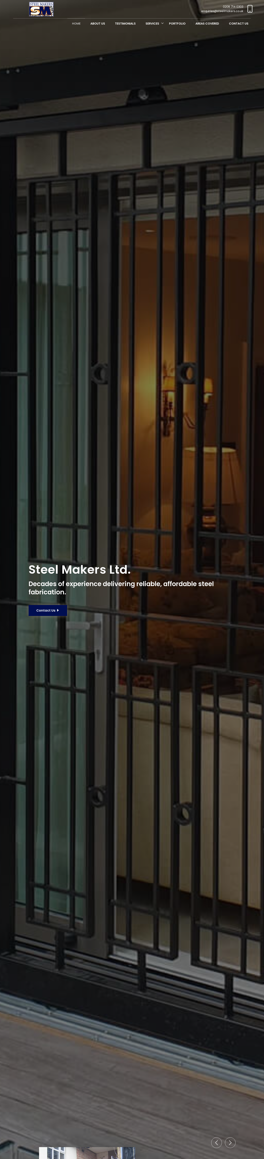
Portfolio (177, 23)
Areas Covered (207, 23)
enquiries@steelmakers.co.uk (222, 11)
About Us (97, 23)
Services (152, 23)
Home (76, 23)
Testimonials (125, 23)
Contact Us (238, 23)
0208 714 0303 (233, 7)
